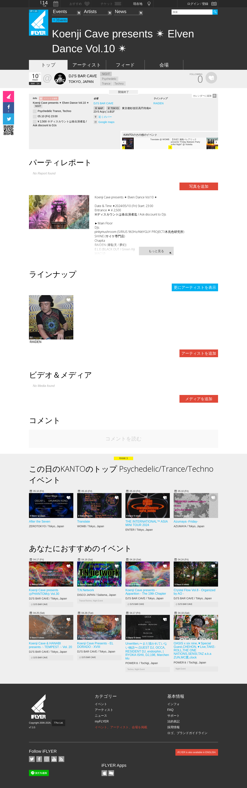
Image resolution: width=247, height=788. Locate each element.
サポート (173, 715)
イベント (101, 704)
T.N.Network (85, 590)
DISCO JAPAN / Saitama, (96, 594)
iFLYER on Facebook (39, 759)
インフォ (173, 704)
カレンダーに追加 (202, 95)
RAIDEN (158, 103)
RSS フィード (61, 759)
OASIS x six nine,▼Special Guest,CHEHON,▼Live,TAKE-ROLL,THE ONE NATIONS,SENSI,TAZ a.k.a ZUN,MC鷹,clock (194, 650)
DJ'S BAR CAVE (103, 103)
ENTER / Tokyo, (139, 529)
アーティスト (86, 64)
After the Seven (39, 521)
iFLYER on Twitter (32, 759)
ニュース (101, 715)
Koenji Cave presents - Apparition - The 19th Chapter (145, 591)
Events (60, 11)
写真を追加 (198, 186)
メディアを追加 (198, 399)
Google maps (106, 122)
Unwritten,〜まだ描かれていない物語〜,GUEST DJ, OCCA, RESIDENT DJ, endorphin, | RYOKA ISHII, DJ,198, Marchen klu (147, 651)
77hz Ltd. (58, 722)
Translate (83, 521)
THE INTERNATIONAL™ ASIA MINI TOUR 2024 (146, 523)
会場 (164, 64)
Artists (90, 11)
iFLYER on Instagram (47, 759)
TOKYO (115, 108)
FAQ (170, 709)
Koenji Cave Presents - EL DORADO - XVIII (95, 645)
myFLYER (102, 721)
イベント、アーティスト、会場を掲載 (121, 727)
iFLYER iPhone (104, 773)
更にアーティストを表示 (195, 287)
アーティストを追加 (198, 353)
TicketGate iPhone (111, 773)
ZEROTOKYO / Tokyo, (46, 526)
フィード (125, 64)
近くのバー (105, 116)
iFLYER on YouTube (54, 759)
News (120, 11)
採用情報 (173, 727)
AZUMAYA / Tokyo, (189, 526)
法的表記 (173, 721)
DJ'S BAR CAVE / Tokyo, (48, 598)
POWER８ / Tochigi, (141, 663)
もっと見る (156, 251)
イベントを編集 (50, 98)
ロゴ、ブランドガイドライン (187, 733)
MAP (100, 108)
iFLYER (38, 707)
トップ (48, 64)
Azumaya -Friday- (186, 521)
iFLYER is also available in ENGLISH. (196, 752)
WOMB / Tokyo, (90, 526)
